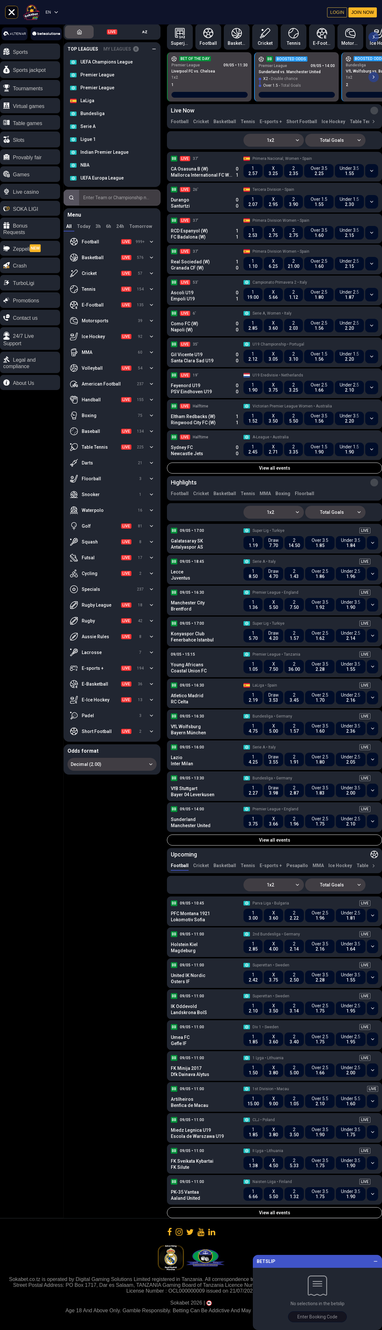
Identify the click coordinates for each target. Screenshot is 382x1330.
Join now (362, 12)
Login (337, 12)
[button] (30, 338)
